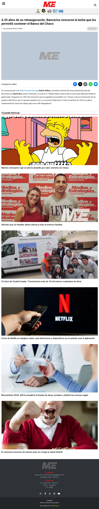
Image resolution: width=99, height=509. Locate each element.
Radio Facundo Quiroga (28, 90)
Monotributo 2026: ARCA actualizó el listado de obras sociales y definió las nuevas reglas (44, 395)
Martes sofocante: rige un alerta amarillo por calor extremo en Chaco (35, 168)
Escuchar (92, 28)
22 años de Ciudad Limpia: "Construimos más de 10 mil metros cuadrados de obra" (41, 281)
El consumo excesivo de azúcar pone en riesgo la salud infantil (31, 452)
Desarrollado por (49, 506)
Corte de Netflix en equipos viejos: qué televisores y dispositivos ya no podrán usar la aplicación (48, 338)
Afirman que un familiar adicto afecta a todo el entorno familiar (31, 224)
